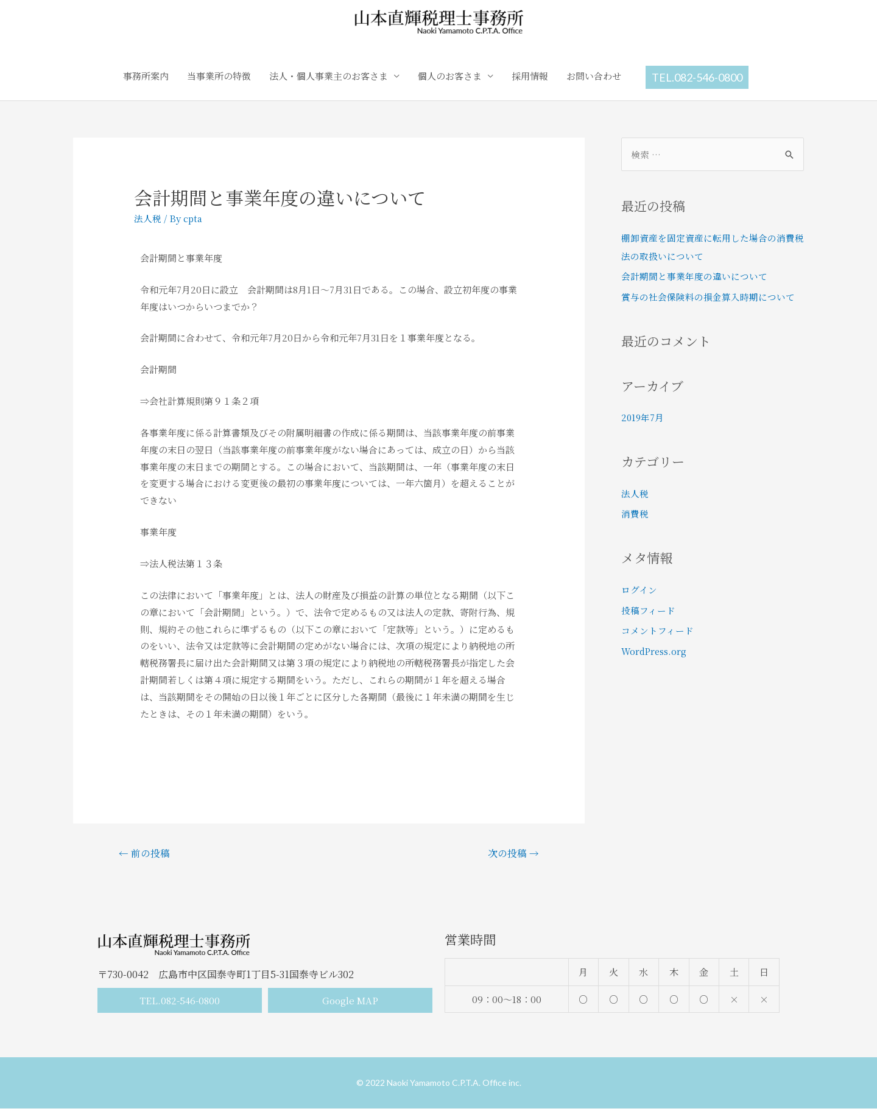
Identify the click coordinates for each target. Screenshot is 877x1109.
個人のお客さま (450, 75)
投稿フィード (648, 610)
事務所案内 (146, 75)
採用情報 (530, 75)
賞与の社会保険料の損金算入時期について (708, 296)
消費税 (635, 513)
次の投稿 (512, 853)
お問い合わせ (593, 75)
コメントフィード (657, 630)
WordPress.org (655, 651)
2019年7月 (643, 417)
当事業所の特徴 (219, 75)
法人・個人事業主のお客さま (328, 75)
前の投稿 (145, 853)
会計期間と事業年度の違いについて (694, 276)
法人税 (147, 218)
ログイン (639, 589)
